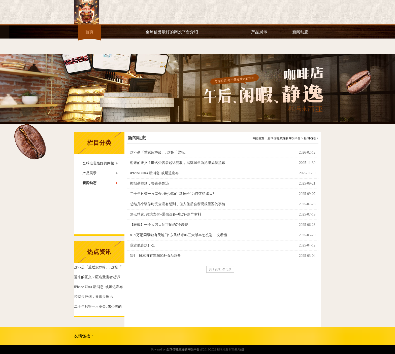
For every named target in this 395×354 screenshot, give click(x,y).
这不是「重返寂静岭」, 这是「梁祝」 (159, 152)
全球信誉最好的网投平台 (284, 138)
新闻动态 (300, 32)
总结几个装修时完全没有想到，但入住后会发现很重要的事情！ (179, 204)
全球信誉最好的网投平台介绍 (172, 32)
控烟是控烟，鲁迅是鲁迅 (149, 183)
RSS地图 (222, 349)
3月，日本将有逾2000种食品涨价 (155, 256)
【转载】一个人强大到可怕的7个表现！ (161, 225)
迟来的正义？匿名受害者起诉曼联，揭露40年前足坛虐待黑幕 (177, 163)
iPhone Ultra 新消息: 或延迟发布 (154, 173)
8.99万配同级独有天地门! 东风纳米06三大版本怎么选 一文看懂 (178, 235)
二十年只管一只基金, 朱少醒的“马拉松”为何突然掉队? (172, 194)
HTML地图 (236, 349)
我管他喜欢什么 (142, 245)
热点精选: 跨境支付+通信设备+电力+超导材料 (165, 214)
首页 (89, 32)
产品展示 (259, 32)
